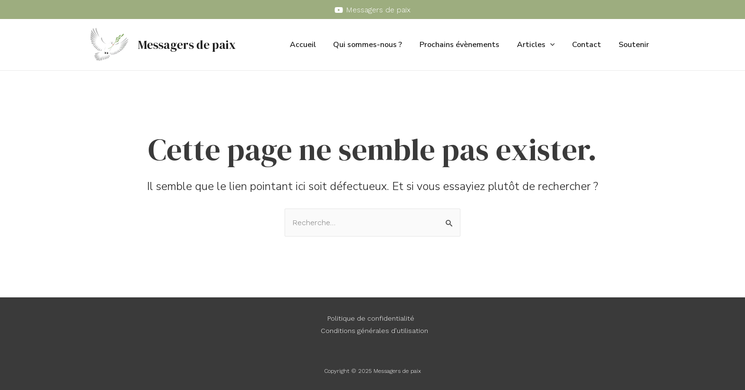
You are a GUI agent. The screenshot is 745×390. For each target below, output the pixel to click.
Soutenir (635, 44)
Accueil (315, 44)
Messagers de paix (187, 45)
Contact (589, 44)
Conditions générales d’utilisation (374, 330)
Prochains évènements (467, 44)
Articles (541, 44)
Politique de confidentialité (370, 318)
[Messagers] (373, 10)
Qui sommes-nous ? (377, 44)
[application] (555, 44)
